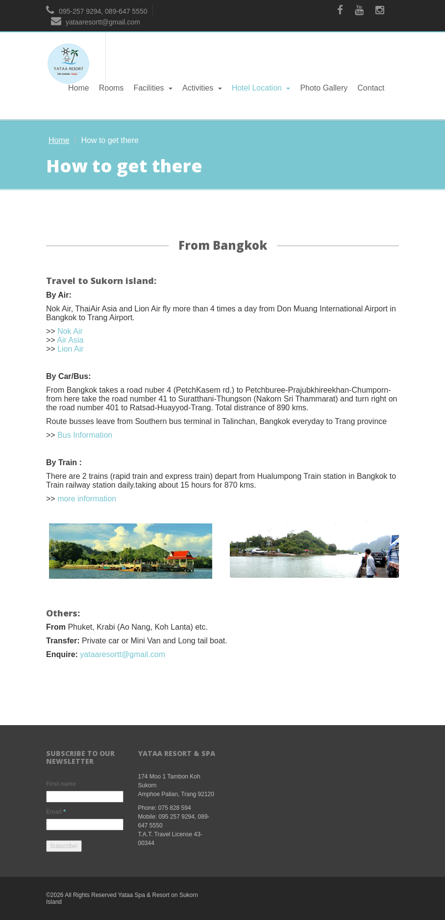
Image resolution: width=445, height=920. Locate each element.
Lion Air (70, 349)
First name (61, 783)
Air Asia (70, 340)
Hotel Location (261, 88)
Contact (370, 88)
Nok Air (70, 331)
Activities (202, 88)
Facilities (153, 88)
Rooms (111, 88)
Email (56, 811)
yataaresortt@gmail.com (95, 22)
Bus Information (84, 435)
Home (78, 88)
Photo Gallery (323, 88)
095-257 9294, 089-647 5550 (97, 11)
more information (86, 499)
